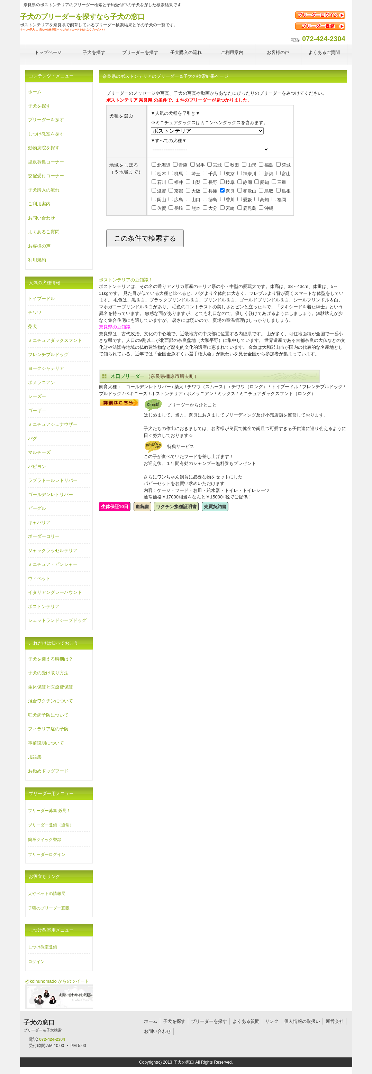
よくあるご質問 (44, 231)
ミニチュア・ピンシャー (53, 564)
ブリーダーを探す (46, 119)
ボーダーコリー (44, 536)
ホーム (35, 91)
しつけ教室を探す (46, 134)
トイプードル (41, 298)
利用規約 (37, 259)
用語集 (35, 756)
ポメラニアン (41, 382)
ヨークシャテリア (46, 368)
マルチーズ (39, 452)
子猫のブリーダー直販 (49, 908)
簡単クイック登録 (44, 839)
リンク (272, 1021)
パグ (32, 438)
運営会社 (335, 1021)
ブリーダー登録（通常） (51, 825)
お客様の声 (39, 246)
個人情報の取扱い (302, 1021)
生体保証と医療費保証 (50, 687)
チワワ (35, 312)
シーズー (37, 396)
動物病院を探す (44, 147)
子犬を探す (39, 106)
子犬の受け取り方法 (48, 672)
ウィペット (39, 578)
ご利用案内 (39, 203)
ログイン (36, 961)
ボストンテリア (44, 606)
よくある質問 (246, 1021)
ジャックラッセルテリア (53, 550)
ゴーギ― (37, 410)
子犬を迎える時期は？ (50, 659)
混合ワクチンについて (50, 700)
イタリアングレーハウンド (55, 592)
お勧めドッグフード (48, 771)
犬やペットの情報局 (46, 893)
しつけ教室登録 (42, 947)
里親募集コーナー (46, 162)
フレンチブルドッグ (48, 354)
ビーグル (37, 508)
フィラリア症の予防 (48, 728)
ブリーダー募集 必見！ (49, 810)
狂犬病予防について (48, 715)
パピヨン (37, 466)
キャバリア (39, 522)
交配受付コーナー (46, 175)
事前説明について (46, 743)
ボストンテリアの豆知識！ (126, 279)
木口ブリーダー (128, 376)
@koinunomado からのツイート (57, 981)
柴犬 (32, 326)
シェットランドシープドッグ (57, 620)
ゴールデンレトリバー (50, 494)
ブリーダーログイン (46, 854)
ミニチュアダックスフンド (55, 340)
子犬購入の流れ (44, 190)
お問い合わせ (41, 218)
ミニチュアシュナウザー (53, 424)
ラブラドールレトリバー (53, 480)
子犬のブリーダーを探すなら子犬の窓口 (82, 16)
